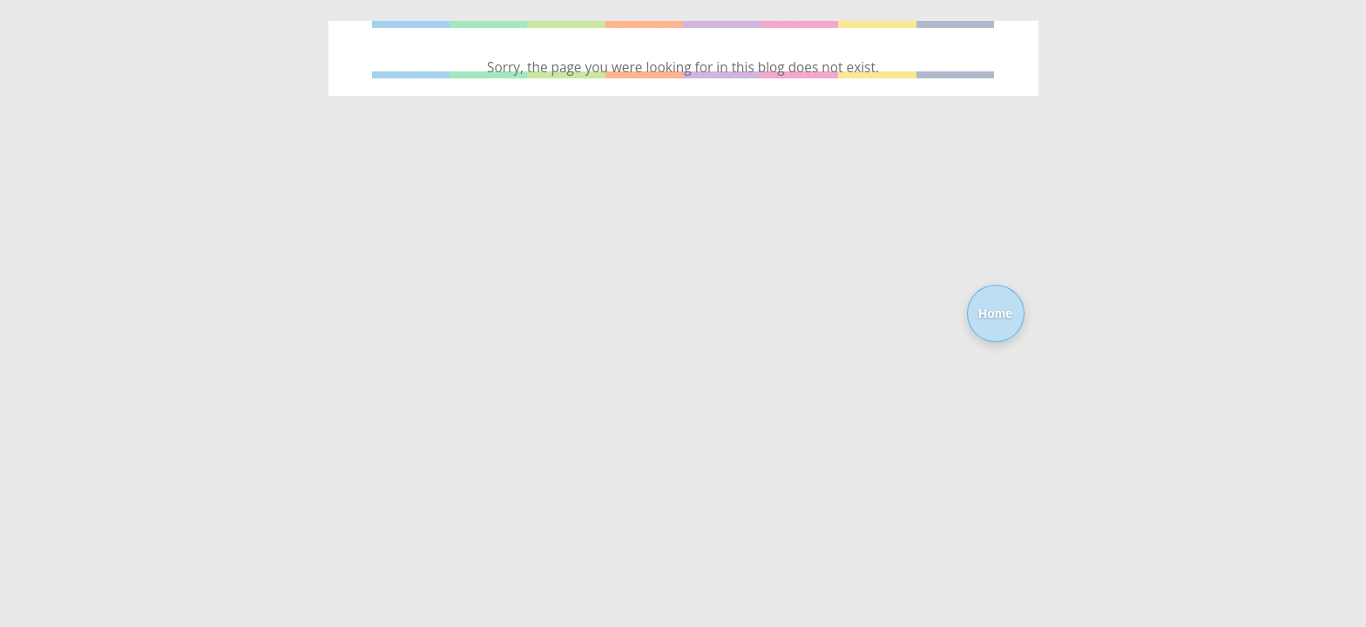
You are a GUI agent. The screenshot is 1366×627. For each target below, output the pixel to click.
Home (995, 313)
